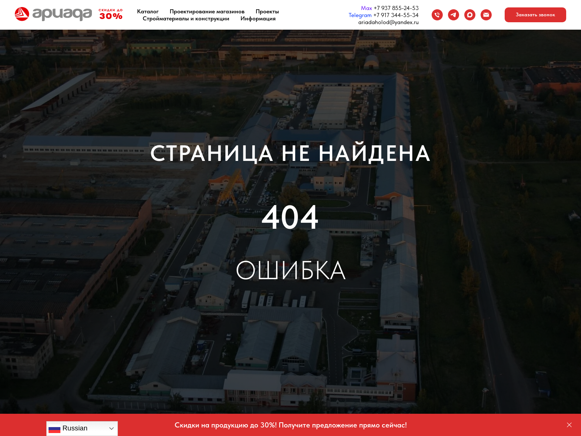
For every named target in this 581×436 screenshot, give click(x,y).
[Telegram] (453, 14)
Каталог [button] (148, 11)
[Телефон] (437, 14)
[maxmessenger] (469, 14)
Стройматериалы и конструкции (186, 18)
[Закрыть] (569, 425)
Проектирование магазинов (207, 11)
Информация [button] (258, 18)
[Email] (486, 14)
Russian (68, 429)
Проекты (267, 11)
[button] (535, 14)
